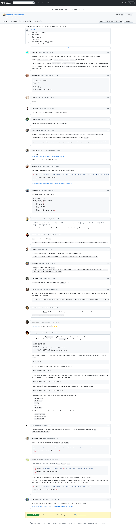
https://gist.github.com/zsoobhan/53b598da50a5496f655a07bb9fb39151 (52, 183)
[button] (121, 21)
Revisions (16, 21)
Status (59, 523)
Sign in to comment (80, 515)
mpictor (34, 52)
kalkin (34, 249)
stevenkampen (36, 75)
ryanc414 (35, 499)
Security (55, 523)
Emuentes (35, 150)
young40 (34, 97)
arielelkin (35, 130)
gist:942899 (19, 15)
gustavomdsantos (37, 322)
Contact (75, 523)
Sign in (124, 3)
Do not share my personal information (97, 523)
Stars (27, 21)
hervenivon (35, 278)
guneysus (35, 108)
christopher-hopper (38, 438)
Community (65, 523)
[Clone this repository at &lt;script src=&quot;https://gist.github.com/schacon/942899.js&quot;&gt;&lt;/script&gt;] (112, 21)
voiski (34, 289)
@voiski (45, 312)
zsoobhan (35, 166)
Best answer (35, 326)
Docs (70, 523)
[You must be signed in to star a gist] (120, 15)
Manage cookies (82, 523)
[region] (68, 38)
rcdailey (34, 333)
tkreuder (34, 219)
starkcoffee (35, 235)
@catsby (88, 429)
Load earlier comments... (70, 48)
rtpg (33, 119)
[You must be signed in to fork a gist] (129, 15)
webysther (35, 190)
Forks (37, 21)
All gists (38, 3)
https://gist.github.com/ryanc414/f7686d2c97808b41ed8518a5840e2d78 (52, 506)
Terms (44, 523)
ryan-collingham (37, 460)
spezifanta (35, 263)
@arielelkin (35, 170)
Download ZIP (128, 21)
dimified (34, 308)
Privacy (49, 523)
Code (6, 21)
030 (33, 425)
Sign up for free (32, 515)
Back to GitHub (46, 3)
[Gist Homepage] (6, 3)
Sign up (131, 3)
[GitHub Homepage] (31, 523)
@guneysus (35, 123)
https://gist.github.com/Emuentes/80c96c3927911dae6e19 (48, 156)
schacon (9, 15)
